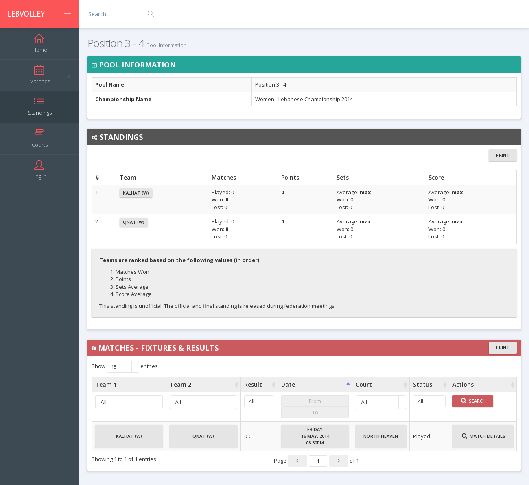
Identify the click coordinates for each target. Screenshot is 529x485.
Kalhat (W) (136, 193)
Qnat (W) (133, 222)
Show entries (125, 367)
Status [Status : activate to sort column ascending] (422, 384)
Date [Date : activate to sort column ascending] (288, 384)
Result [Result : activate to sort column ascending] (253, 384)
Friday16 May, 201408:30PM (315, 436)
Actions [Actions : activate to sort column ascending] (463, 384)
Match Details (483, 439)
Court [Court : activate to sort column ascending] (364, 384)
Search (473, 401)
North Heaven (380, 439)
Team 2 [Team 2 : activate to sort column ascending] (180, 384)
